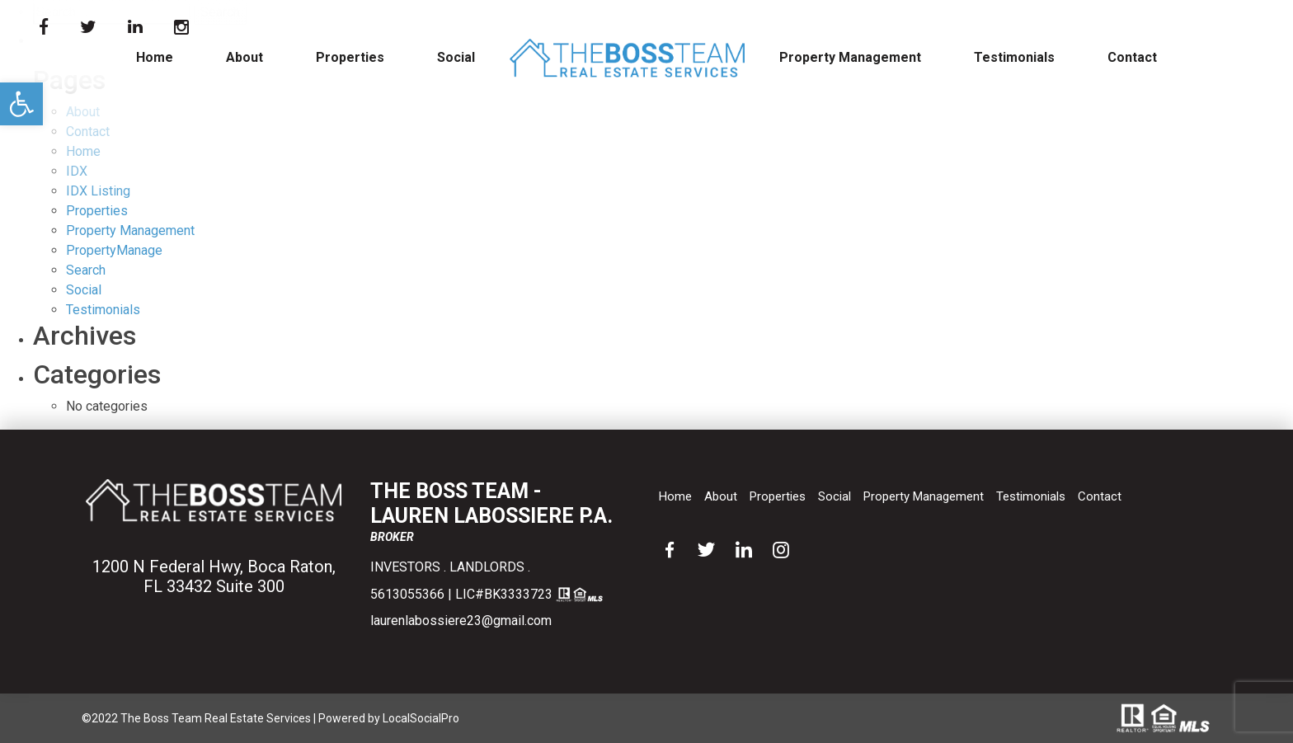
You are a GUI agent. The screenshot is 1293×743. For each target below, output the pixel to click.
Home (154, 57)
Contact (1132, 57)
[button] (21, 103)
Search (86, 270)
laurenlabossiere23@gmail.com (461, 620)
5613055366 (407, 594)
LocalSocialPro (421, 718)
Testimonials (1014, 57)
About (244, 57)
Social (456, 57)
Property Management (850, 57)
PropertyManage (114, 250)
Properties (350, 57)
